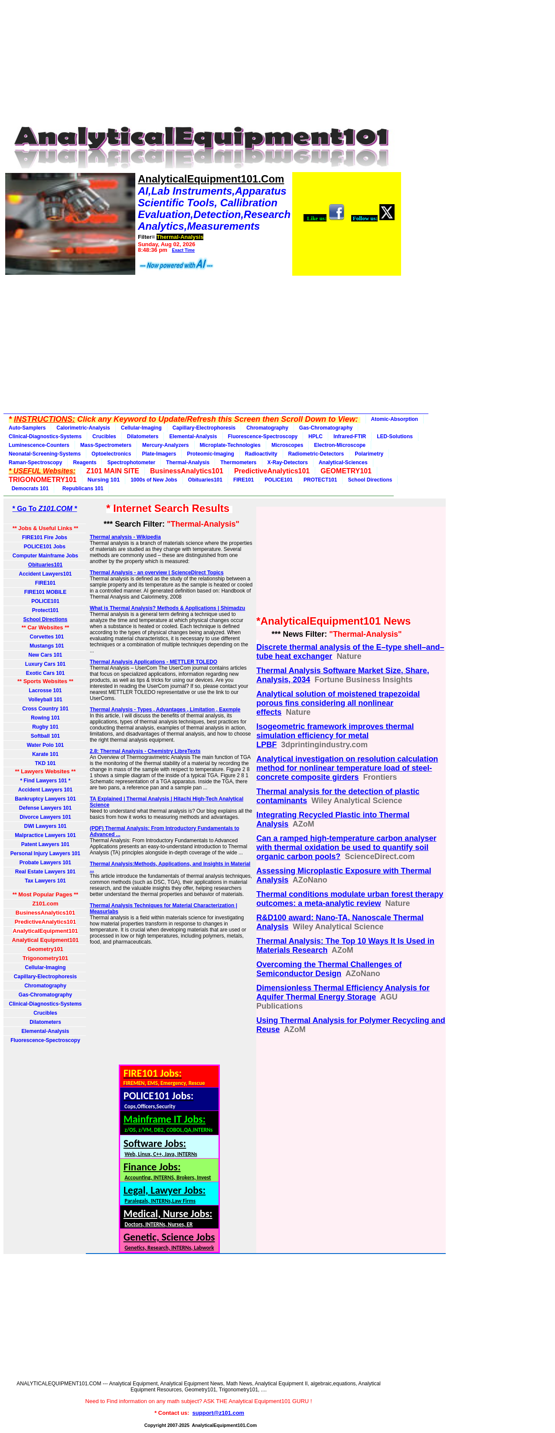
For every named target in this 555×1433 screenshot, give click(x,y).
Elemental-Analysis (193, 436)
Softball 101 (45, 736)
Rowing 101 (45, 718)
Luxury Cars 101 (45, 664)
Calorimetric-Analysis (83, 428)
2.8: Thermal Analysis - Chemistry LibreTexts (145, 751)
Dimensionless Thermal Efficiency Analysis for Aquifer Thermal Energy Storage (342, 992)
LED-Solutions (395, 436)
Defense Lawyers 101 (45, 808)
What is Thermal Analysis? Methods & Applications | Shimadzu (167, 608)
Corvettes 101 (45, 637)
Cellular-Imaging (141, 428)
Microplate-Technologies (230, 445)
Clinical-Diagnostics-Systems (45, 436)
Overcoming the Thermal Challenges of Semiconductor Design (329, 969)
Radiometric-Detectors (316, 454)
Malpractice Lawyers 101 (45, 835)
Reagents (84, 462)
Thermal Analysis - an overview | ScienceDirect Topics (157, 573)
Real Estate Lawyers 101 (45, 872)
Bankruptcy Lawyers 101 (45, 799)
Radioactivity (261, 454)
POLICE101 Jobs (45, 547)
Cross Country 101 (45, 709)
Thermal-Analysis (187, 462)
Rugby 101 (45, 727)
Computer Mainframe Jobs (45, 556)
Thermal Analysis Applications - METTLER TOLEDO (153, 662)
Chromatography (267, 428)
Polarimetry (369, 454)
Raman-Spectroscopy (35, 462)
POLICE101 (278, 480)
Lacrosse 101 (45, 690)
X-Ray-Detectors (288, 462)
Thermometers (238, 462)
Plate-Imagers (159, 454)
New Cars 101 (45, 655)
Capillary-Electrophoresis (204, 428)
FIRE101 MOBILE (45, 592)
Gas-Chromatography (326, 428)
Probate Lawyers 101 (45, 863)
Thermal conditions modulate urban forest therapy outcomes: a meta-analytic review (349, 899)
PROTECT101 (320, 480)
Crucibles (104, 436)
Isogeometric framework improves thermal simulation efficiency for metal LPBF (335, 735)
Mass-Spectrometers (105, 445)
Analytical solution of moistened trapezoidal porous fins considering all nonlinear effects (338, 703)
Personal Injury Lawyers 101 (45, 853)
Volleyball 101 (45, 700)
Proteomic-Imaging (210, 454)
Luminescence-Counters (39, 445)
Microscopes (287, 445)
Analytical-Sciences (343, 462)
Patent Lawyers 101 (45, 844)
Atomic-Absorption (394, 419)
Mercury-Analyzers (165, 445)
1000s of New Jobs (154, 480)
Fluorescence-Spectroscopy (263, 436)
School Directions (370, 480)
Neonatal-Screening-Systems (45, 454)
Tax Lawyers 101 (45, 881)
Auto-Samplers (27, 428)
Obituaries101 (205, 480)
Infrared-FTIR (349, 436)
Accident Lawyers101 (45, 574)
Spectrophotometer (131, 462)
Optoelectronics (111, 454)
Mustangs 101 (45, 646)
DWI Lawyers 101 (45, 826)
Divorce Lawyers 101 (45, 817)
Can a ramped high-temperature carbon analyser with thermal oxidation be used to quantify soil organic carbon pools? (346, 847)
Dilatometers (143, 436)
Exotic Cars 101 (45, 673)
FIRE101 (243, 480)
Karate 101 (45, 754)
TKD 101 (45, 763)
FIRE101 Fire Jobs (45, 537)
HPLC (315, 436)
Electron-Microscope (340, 445)
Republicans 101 (81, 488)
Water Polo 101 (45, 745)
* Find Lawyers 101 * (45, 781)
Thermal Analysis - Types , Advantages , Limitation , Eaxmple (165, 710)
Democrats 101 (29, 488)
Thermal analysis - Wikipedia (125, 537)
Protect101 (45, 610)
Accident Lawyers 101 (45, 790)
